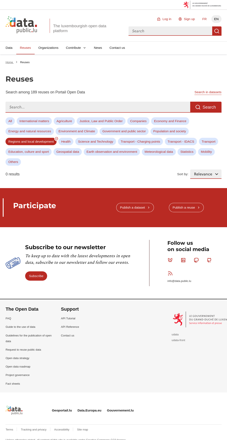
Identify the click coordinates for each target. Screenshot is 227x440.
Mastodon (197, 260)
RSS (171, 273)
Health (66, 141)
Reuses (25, 47)
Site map (82, 429)
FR (204, 19)
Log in (167, 19)
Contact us (117, 47)
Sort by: (182, 174)
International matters (34, 121)
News (98, 47)
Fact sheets (12, 383)
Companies (138, 121)
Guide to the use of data (20, 326)
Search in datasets (207, 92)
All (10, 121)
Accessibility (62, 429)
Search (217, 31)
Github (210, 260)
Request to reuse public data (23, 349)
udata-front (178, 340)
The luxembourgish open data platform (79, 28)
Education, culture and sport (28, 151)
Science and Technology (95, 141)
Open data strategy (17, 358)
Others (13, 162)
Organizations (48, 47)
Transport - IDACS (181, 141)
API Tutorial (68, 318)
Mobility (206, 151)
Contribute (73, 47)
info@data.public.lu (179, 281)
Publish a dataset (132, 207)
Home (9, 62)
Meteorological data (159, 151)
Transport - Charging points (140, 141)
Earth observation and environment (111, 151)
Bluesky (171, 260)
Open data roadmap (17, 366)
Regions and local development (31, 141)
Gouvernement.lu (120, 410)
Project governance (17, 375)
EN (216, 19)
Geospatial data (67, 151)
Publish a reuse (183, 207)
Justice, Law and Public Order (101, 121)
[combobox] (170, 31)
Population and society (169, 131)
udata (175, 334)
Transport (208, 141)
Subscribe (36, 276)
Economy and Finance (170, 121)
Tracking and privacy (34, 429)
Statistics (187, 151)
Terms (9, 429)
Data (8, 47)
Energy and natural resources (29, 131)
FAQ (8, 318)
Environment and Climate (77, 131)
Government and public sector (124, 131)
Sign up (189, 19)
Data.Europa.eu (89, 410)
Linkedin (184, 260)
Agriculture (64, 121)
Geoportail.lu (62, 410)
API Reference (70, 326)
